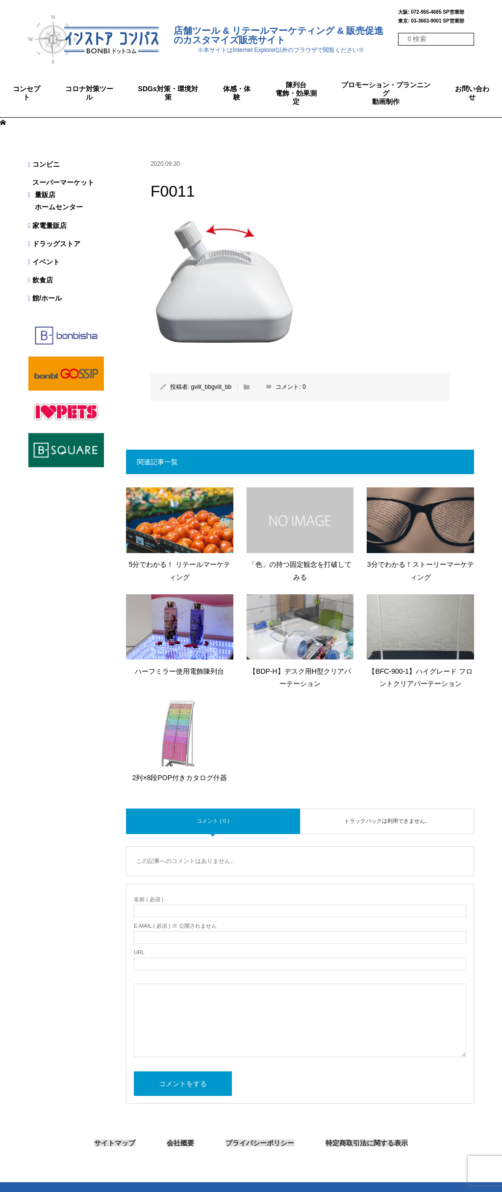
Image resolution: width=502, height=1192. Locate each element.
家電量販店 (47, 225)
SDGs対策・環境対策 (168, 93)
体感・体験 (237, 93)
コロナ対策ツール (89, 93)
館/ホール (45, 298)
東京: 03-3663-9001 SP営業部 (431, 21)
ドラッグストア (54, 244)
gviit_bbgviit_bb (211, 386)
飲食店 (40, 280)
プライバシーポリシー (260, 1143)
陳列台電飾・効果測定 (296, 93)
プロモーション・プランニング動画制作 (385, 93)
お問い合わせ (472, 93)
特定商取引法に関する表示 (367, 1143)
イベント (44, 262)
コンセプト (26, 93)
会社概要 (180, 1143)
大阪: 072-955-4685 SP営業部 (431, 12)
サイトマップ (114, 1143)
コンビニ (44, 164)
